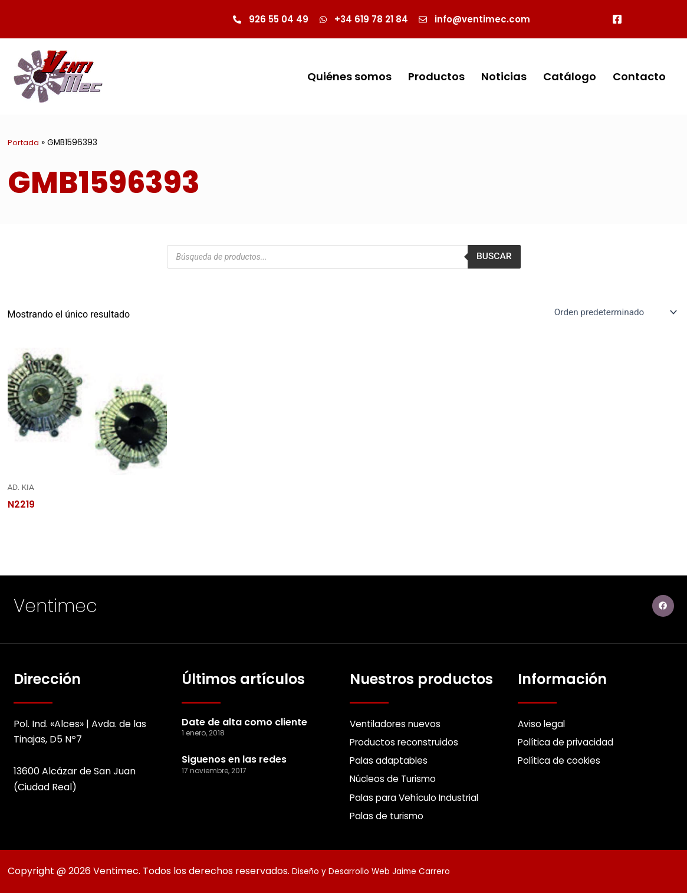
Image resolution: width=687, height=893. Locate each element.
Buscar (493, 257)
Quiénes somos (349, 77)
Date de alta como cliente (244, 718)
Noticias (504, 77)
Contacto (639, 77)
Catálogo (569, 77)
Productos (436, 77)
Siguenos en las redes (234, 755)
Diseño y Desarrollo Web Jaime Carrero (384, 871)
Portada (24, 143)
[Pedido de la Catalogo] (612, 313)
